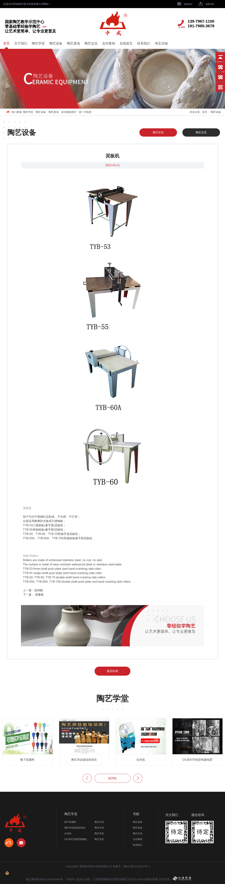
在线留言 (126, 43)
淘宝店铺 (161, 43)
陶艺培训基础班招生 (74, 827)
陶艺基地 (73, 43)
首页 (6, 43)
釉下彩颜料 (70, 822)
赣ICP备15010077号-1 (136, 866)
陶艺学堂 (38, 43)
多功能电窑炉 (68, 112)
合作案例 (108, 43)
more (112, 778)
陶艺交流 (91, 43)
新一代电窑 (85, 112)
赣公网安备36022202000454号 (44, 879)
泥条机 (39, 594)
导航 (136, 814)
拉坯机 (38, 590)
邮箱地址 (185, 4)
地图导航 (206, 4)
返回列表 (112, 671)
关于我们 (20, 43)
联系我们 (143, 43)
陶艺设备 (55, 43)
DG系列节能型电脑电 (75, 839)
